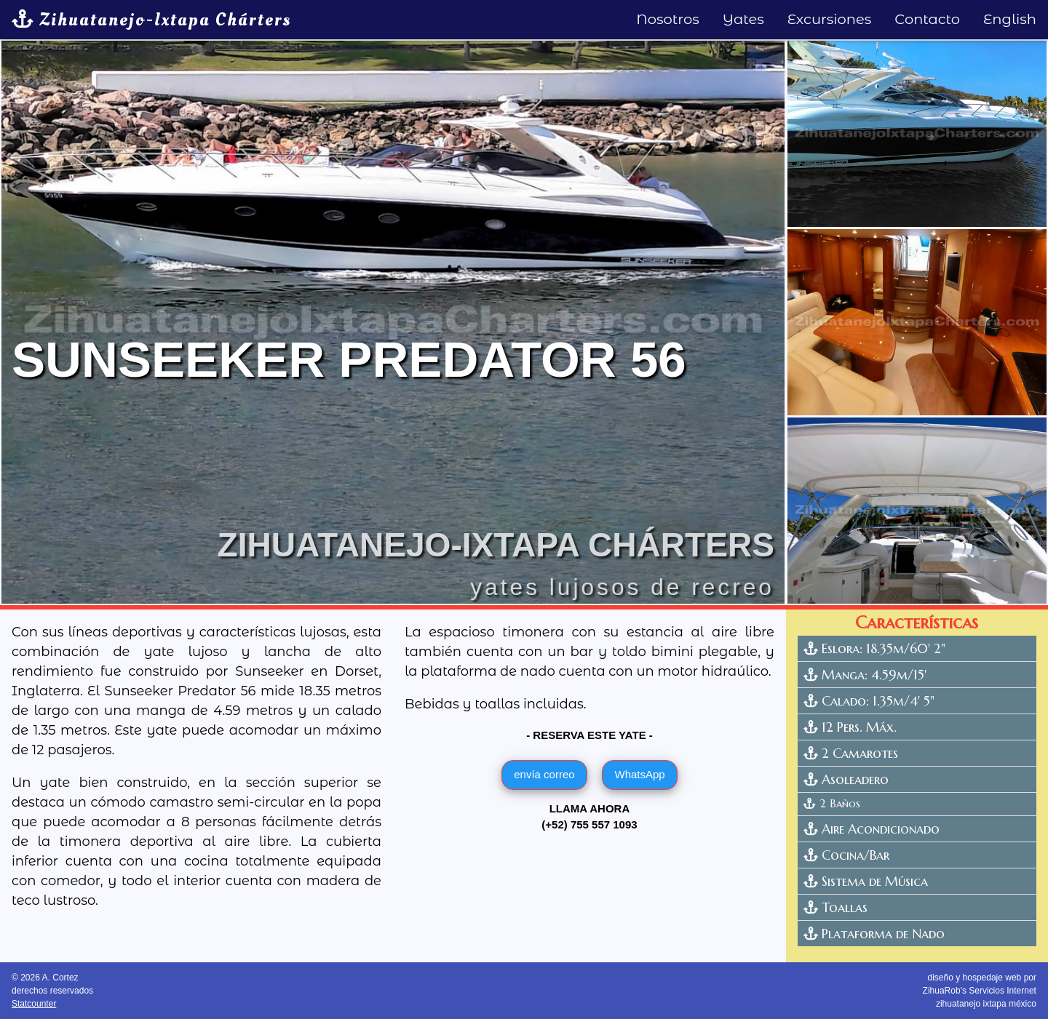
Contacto (927, 19)
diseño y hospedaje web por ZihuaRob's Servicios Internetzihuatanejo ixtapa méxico (979, 990)
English (1009, 19)
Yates (743, 19)
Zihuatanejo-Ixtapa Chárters (151, 20)
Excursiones (829, 19)
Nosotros (667, 19)
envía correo (544, 774)
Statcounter (34, 1004)
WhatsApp (639, 774)
